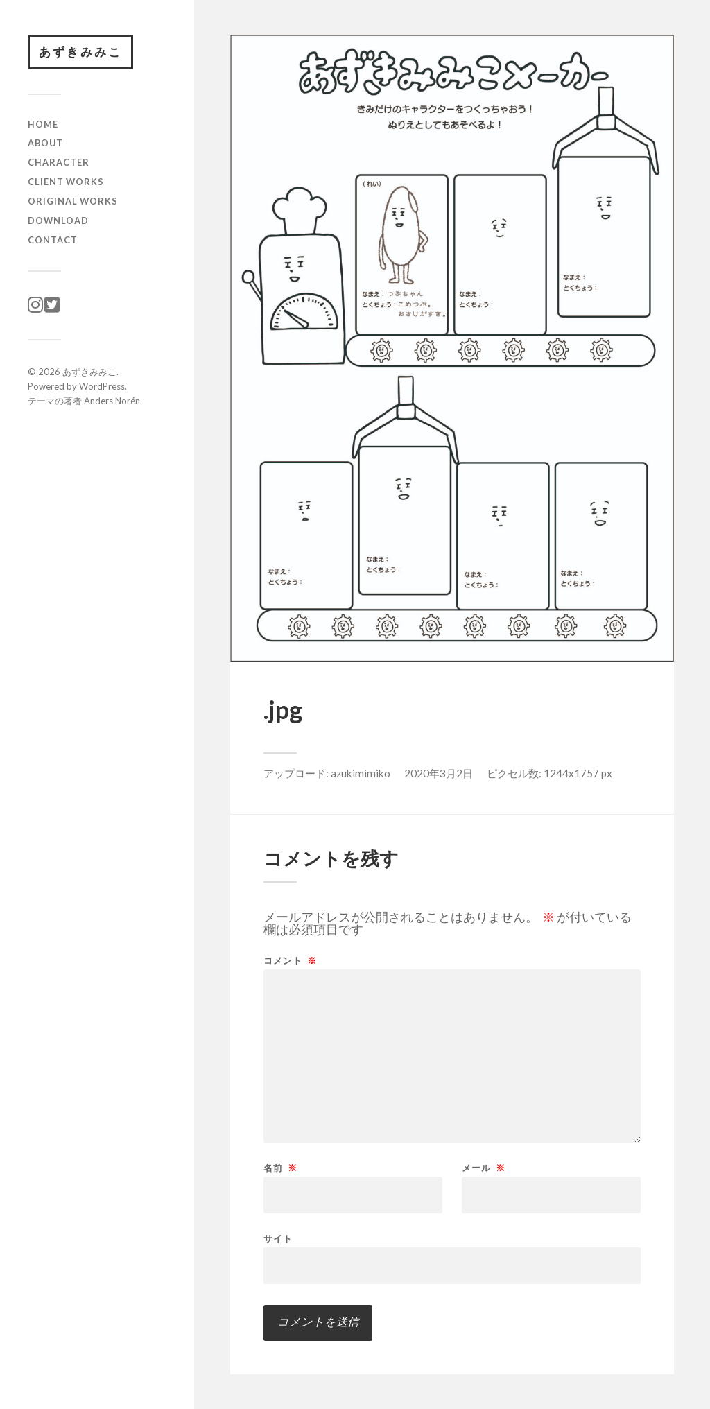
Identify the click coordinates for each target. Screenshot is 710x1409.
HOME (43, 124)
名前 (280, 1168)
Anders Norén (112, 400)
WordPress (102, 386)
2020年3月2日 (438, 773)
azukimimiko (360, 773)
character (58, 162)
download (58, 220)
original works (73, 201)
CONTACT (53, 239)
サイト (278, 1238)
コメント (290, 960)
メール (483, 1168)
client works (66, 181)
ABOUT (45, 142)
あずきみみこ (80, 51)
